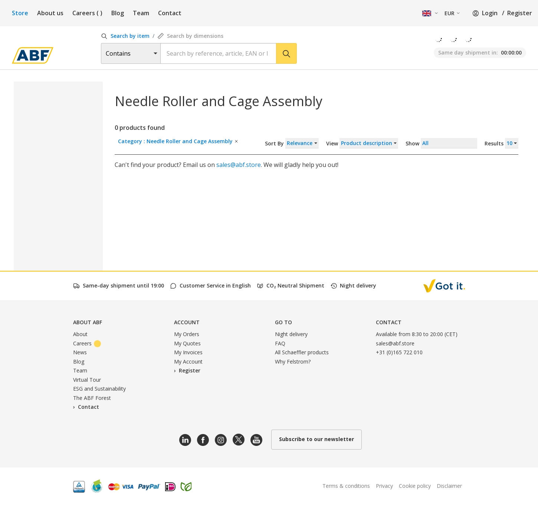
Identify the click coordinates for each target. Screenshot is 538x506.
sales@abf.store (238, 165)
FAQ (280, 343)
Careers (87, 13)
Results (501, 143)
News (80, 352)
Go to (283, 322)
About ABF (87, 322)
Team (141, 13)
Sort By (292, 143)
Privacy (384, 485)
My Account (188, 361)
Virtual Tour (87, 379)
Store (20, 13)
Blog (117, 13)
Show (462, 143)
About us (50, 13)
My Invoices (188, 352)
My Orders (186, 334)
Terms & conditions (346, 485)
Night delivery (291, 334)
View (362, 143)
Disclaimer (449, 485)
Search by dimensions (190, 35)
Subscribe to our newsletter (316, 439)
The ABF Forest (92, 397)
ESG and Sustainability (99, 388)
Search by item (125, 35)
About (80, 334)
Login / (488, 13)
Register (519, 13)
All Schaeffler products (302, 352)
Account (187, 322)
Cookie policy (415, 485)
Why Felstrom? (293, 361)
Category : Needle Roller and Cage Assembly (178, 141)
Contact (169, 13)
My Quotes (187, 343)
